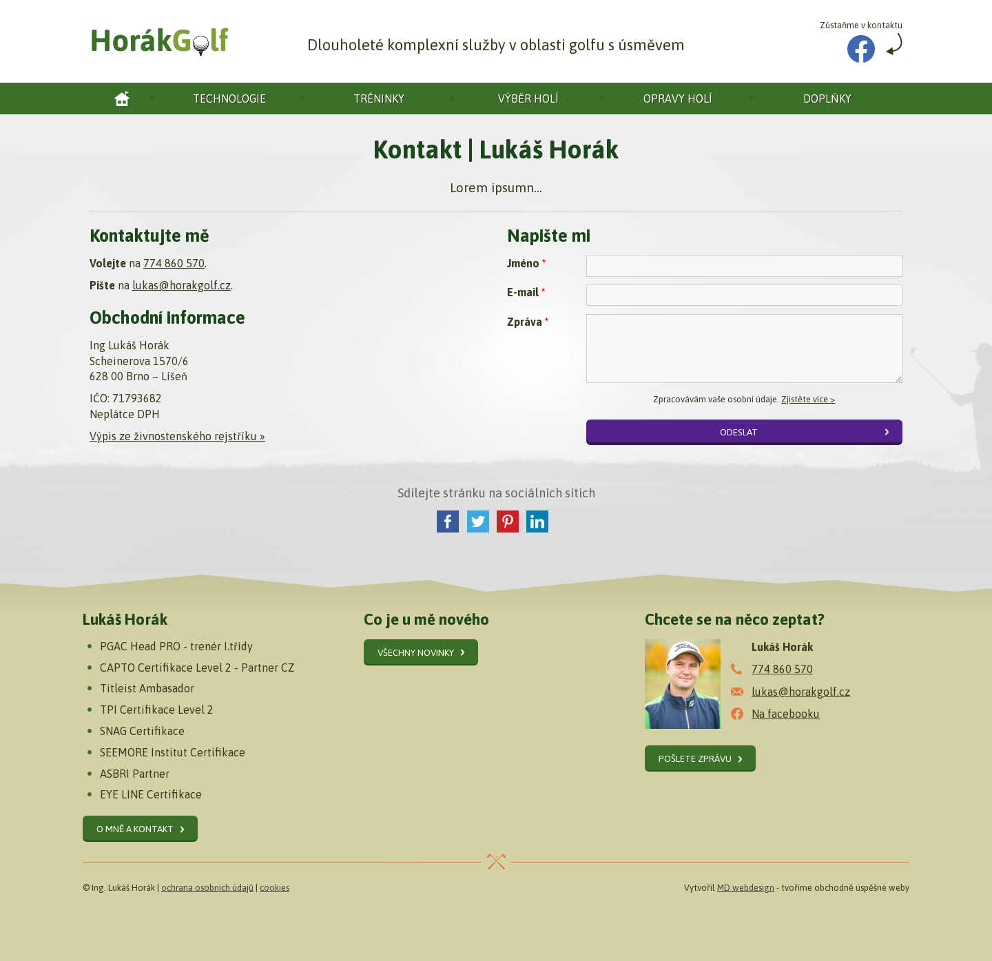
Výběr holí (528, 98)
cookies (274, 887)
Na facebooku (786, 713)
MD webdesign (745, 887)
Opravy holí (677, 98)
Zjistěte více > (808, 399)
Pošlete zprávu (695, 758)
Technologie (229, 98)
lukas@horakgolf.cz (181, 285)
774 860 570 (174, 263)
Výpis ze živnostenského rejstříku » (177, 436)
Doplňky (827, 98)
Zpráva (527, 322)
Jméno (526, 263)
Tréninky (378, 98)
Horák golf (122, 98)
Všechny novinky (416, 652)
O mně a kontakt (135, 828)
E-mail (526, 292)
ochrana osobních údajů (207, 887)
